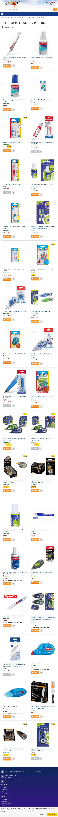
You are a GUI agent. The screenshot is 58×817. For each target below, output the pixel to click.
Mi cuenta (4, 787)
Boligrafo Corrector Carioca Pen (12, 184)
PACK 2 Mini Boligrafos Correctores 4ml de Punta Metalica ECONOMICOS (42, 227)
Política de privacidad (7, 801)
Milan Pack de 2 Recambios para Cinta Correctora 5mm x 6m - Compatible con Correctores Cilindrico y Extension (14, 664)
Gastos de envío (6, 794)
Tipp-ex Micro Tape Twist (10, 706)
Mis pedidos (5, 789)
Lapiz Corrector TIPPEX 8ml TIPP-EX (13, 616)
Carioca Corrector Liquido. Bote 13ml (13, 142)
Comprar (7, 65)
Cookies (4, 805)
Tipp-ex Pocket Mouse (37, 663)
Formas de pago (6, 792)
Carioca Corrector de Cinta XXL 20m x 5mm (15, 354)
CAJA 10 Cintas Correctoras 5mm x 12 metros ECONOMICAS (13, 481)
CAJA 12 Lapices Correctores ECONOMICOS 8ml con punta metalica (43, 707)
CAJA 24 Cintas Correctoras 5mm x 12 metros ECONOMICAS (41, 481)
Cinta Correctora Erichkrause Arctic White (14, 311)
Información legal (6, 803)
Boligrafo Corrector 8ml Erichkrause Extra (14, 57)
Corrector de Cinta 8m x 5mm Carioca (41, 100)
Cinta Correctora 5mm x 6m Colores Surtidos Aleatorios (41, 312)
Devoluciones (5, 799)
